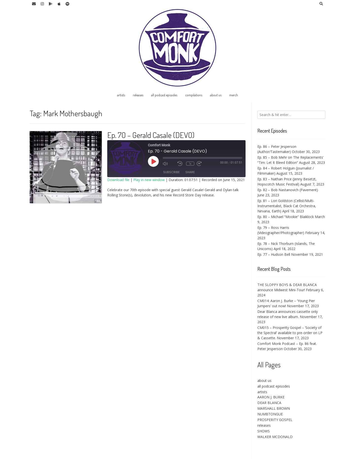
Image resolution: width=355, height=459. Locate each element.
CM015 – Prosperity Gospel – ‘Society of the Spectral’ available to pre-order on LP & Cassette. (289, 332)
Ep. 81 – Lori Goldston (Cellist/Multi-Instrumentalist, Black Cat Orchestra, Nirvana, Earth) (286, 205)
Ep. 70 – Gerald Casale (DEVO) (151, 135)
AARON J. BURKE (270, 397)
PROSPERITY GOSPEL (274, 419)
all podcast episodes (164, 95)
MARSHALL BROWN (273, 408)
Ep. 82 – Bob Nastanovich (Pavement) (287, 189)
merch (233, 95)
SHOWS (263, 431)
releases (138, 95)
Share (190, 172)
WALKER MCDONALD (275, 436)
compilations (193, 95)
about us (215, 95)
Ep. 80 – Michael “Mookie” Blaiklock (285, 216)
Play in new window (149, 179)
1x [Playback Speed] (190, 163)
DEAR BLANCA (269, 402)
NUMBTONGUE (270, 414)
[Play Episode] (153, 161)
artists (121, 95)
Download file (118, 179)
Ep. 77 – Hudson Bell (273, 254)
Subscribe (171, 172)
